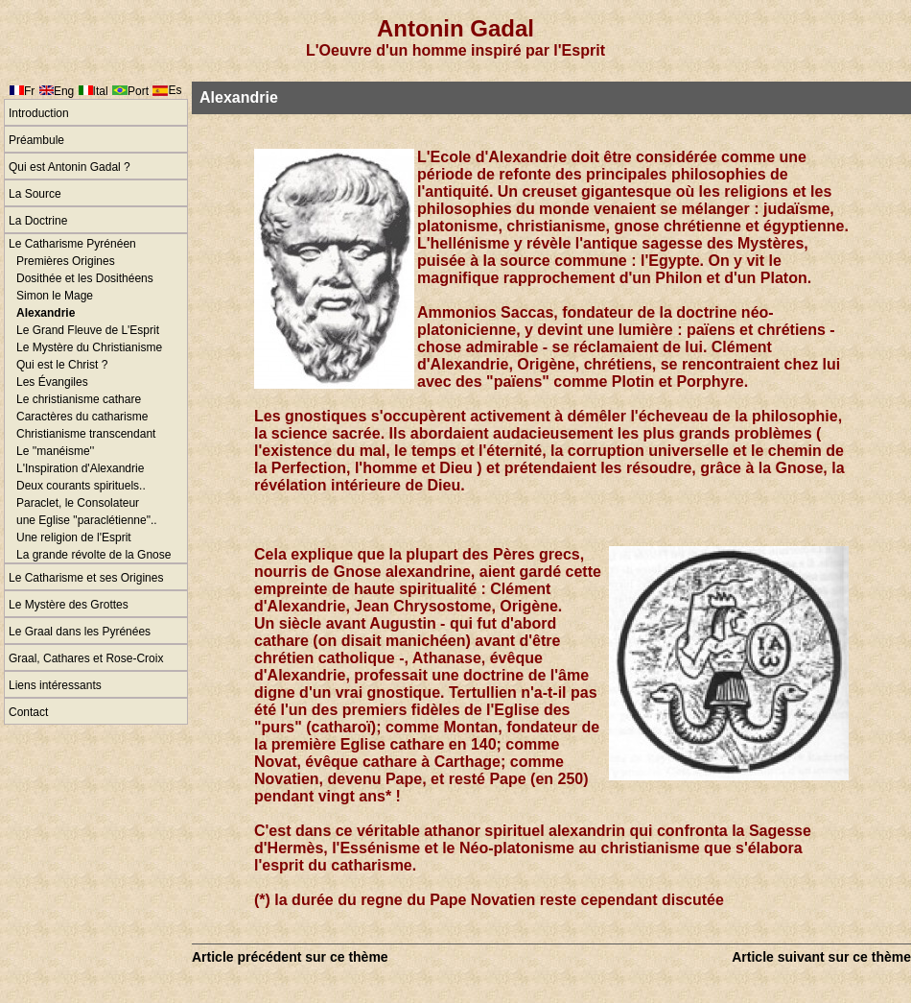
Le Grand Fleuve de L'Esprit (87, 330)
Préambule (36, 140)
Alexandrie (45, 313)
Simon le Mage (54, 295)
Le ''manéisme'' (55, 451)
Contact (28, 712)
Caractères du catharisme (82, 416)
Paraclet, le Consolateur (77, 503)
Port (138, 91)
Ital (100, 91)
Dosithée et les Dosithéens (84, 278)
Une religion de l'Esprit (73, 537)
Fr (29, 91)
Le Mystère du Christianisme (89, 347)
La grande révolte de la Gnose (93, 554)
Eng (64, 91)
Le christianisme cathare (78, 399)
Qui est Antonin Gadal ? (69, 167)
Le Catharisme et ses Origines (86, 578)
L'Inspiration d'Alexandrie (80, 468)
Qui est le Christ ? (61, 364)
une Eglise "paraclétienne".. (86, 520)
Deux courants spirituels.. (81, 485)
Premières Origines (65, 261)
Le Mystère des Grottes (68, 604)
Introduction (39, 113)
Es (174, 90)
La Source (35, 194)
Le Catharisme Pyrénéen (72, 244)
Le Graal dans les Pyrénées (80, 631)
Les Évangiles (52, 382)
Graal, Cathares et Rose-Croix (86, 658)
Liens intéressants (55, 685)
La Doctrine (38, 220)
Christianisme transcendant (85, 434)
